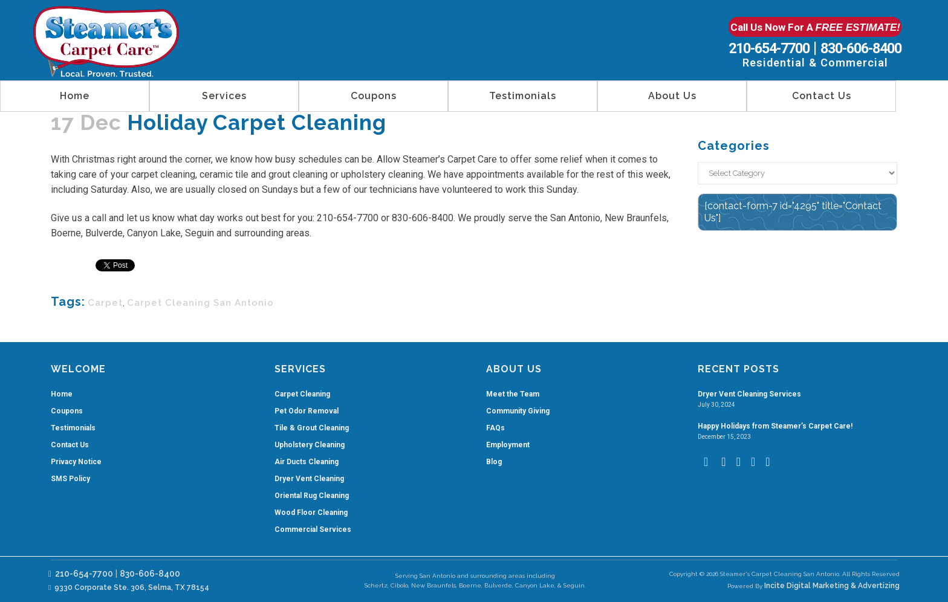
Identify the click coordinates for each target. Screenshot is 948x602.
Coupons (67, 411)
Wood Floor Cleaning (311, 512)
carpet (105, 302)
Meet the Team (512, 394)
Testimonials (73, 428)
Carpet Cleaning (302, 394)
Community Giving (518, 411)
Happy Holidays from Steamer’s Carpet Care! (775, 426)
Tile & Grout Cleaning (311, 428)
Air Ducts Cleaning (306, 462)
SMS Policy (70, 478)
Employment (508, 445)
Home (62, 394)
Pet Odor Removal (306, 411)
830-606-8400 (860, 48)
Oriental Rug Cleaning (311, 495)
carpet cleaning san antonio (200, 302)
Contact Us (70, 445)
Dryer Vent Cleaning (309, 478)
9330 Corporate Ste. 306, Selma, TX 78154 (128, 587)
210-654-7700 (769, 48)
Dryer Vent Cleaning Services (749, 394)
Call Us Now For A (815, 27)
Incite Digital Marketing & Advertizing (832, 585)
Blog (494, 462)
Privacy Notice (76, 462)
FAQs (495, 428)
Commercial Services (312, 529)
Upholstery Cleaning (309, 445)
